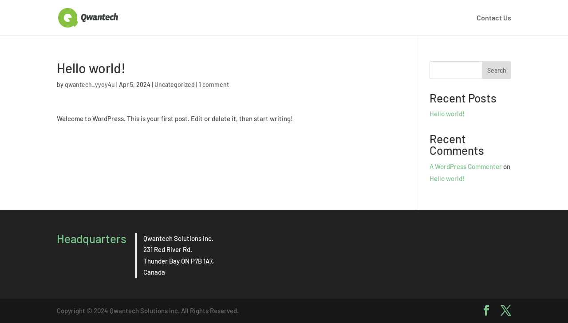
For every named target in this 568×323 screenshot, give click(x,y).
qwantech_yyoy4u (90, 84)
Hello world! (447, 114)
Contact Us (494, 18)
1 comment (214, 84)
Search (496, 70)
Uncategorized (174, 84)
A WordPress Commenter (466, 166)
